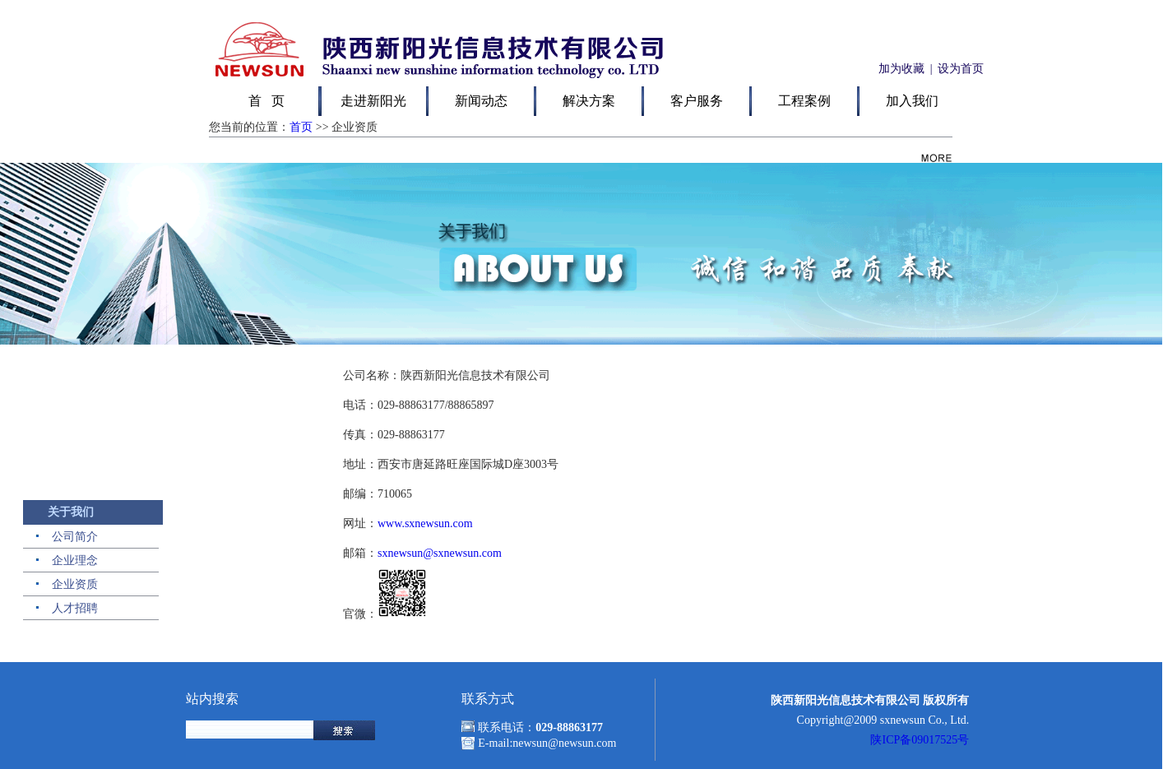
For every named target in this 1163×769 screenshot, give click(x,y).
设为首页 (961, 69)
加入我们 (912, 101)
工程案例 (804, 101)
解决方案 (589, 101)
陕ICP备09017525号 (919, 740)
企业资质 (75, 584)
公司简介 (75, 536)
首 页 (266, 101)
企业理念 (75, 560)
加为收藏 (899, 69)
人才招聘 (75, 608)
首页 (301, 127)
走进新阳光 (373, 101)
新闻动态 (481, 101)
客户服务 (696, 101)
